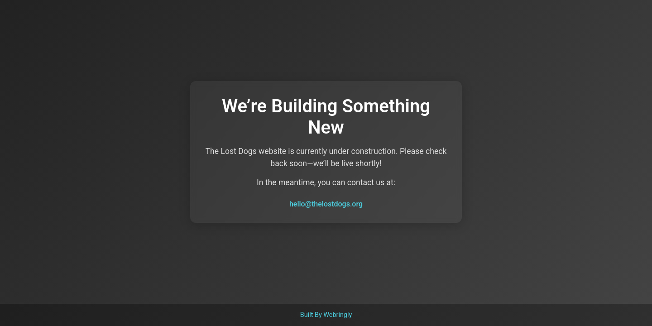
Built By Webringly (326, 315)
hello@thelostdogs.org (326, 204)
